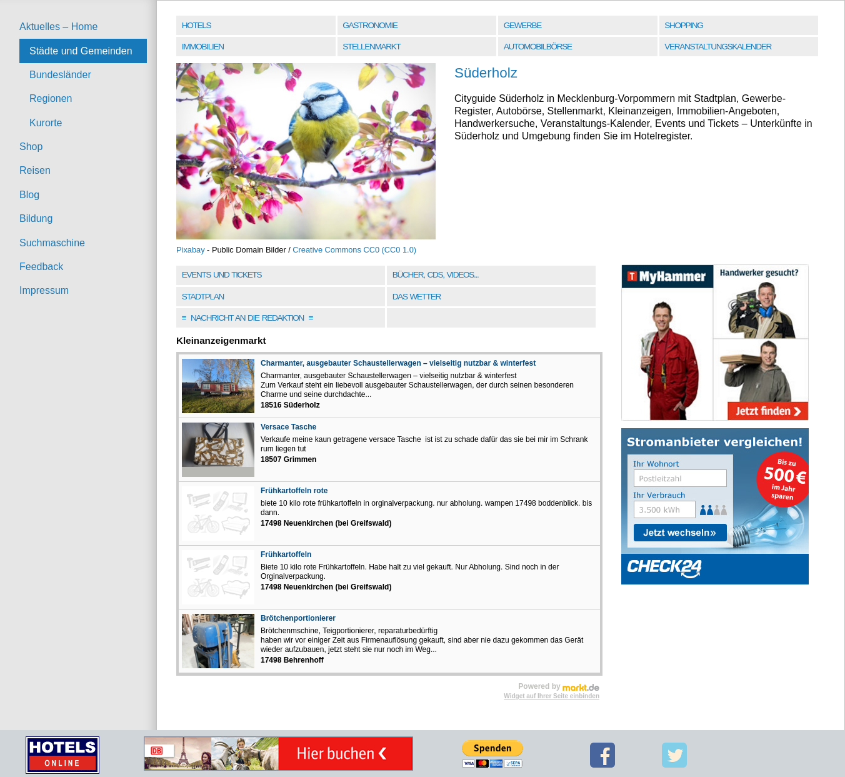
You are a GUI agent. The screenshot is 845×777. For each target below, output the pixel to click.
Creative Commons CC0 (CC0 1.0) (354, 249)
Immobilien (203, 46)
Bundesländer (60, 74)
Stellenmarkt (371, 46)
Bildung (35, 218)
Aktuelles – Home (58, 26)
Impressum (44, 290)
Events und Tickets (222, 274)
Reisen (35, 170)
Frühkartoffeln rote (294, 490)
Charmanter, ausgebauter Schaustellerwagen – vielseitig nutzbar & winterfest (398, 363)
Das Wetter (416, 296)
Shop (30, 146)
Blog (29, 194)
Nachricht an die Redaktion (247, 318)
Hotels (196, 25)
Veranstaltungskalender (717, 46)
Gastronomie (369, 25)
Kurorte (45, 123)
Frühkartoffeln (286, 554)
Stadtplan (203, 296)
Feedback (41, 266)
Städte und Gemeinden (80, 51)
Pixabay (190, 249)
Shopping (683, 25)
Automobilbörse (538, 46)
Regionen (50, 98)
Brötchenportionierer (298, 618)
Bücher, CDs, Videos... (435, 274)
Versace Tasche (288, 427)
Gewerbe (522, 25)
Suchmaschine (52, 243)
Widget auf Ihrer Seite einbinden (551, 696)
